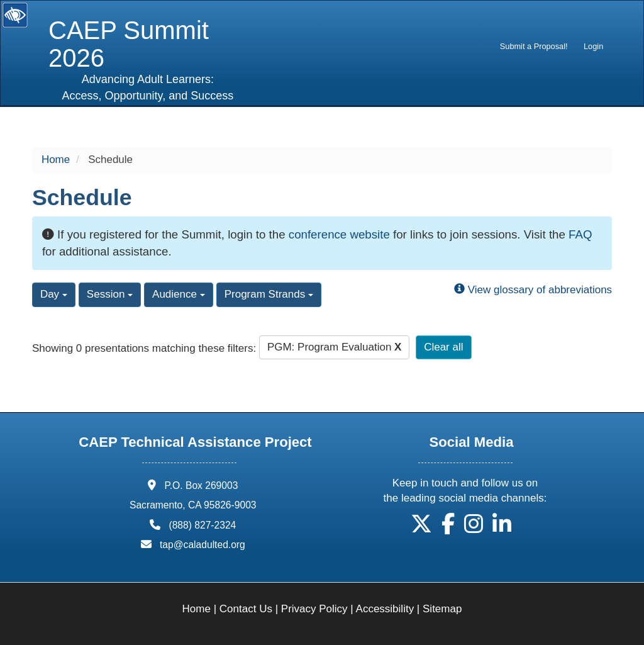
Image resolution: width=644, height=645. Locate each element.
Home (56, 159)
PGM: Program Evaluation (334, 347)
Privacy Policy (314, 609)
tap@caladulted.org (202, 544)
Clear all (443, 347)
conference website (339, 234)
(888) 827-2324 (202, 525)
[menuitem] (533, 46)
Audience (178, 294)
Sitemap (442, 609)
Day (53, 294)
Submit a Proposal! (534, 46)
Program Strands (269, 294)
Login (593, 46)
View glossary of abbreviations (533, 290)
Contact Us (245, 609)
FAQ (580, 234)
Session (110, 294)
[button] (421, 528)
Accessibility (385, 609)
